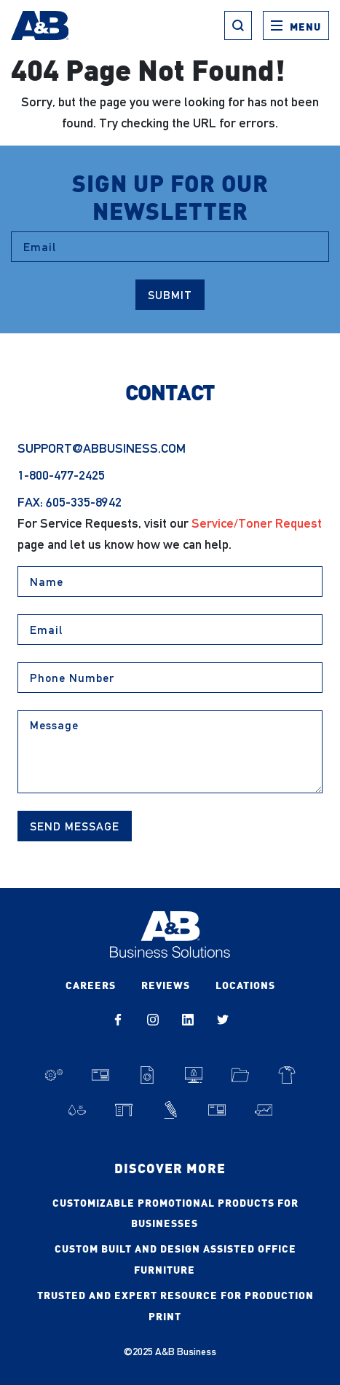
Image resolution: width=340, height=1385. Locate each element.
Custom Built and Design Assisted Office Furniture (175, 1259)
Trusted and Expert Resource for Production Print (175, 1305)
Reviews (165, 984)
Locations (245, 984)
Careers (91, 984)
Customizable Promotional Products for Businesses (175, 1213)
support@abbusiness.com (101, 448)
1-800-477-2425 (61, 475)
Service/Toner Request (256, 523)
